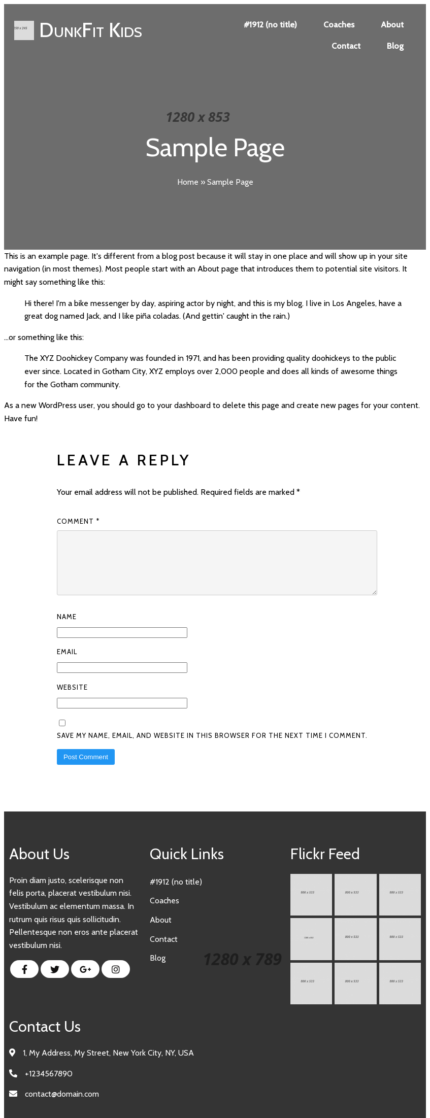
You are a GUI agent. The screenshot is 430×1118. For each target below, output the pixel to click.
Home (188, 182)
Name (67, 629)
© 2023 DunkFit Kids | (184, 1097)
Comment (78, 521)
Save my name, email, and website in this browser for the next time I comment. (212, 747)
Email (67, 664)
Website (72, 699)
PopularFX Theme (254, 1097)
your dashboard (184, 405)
